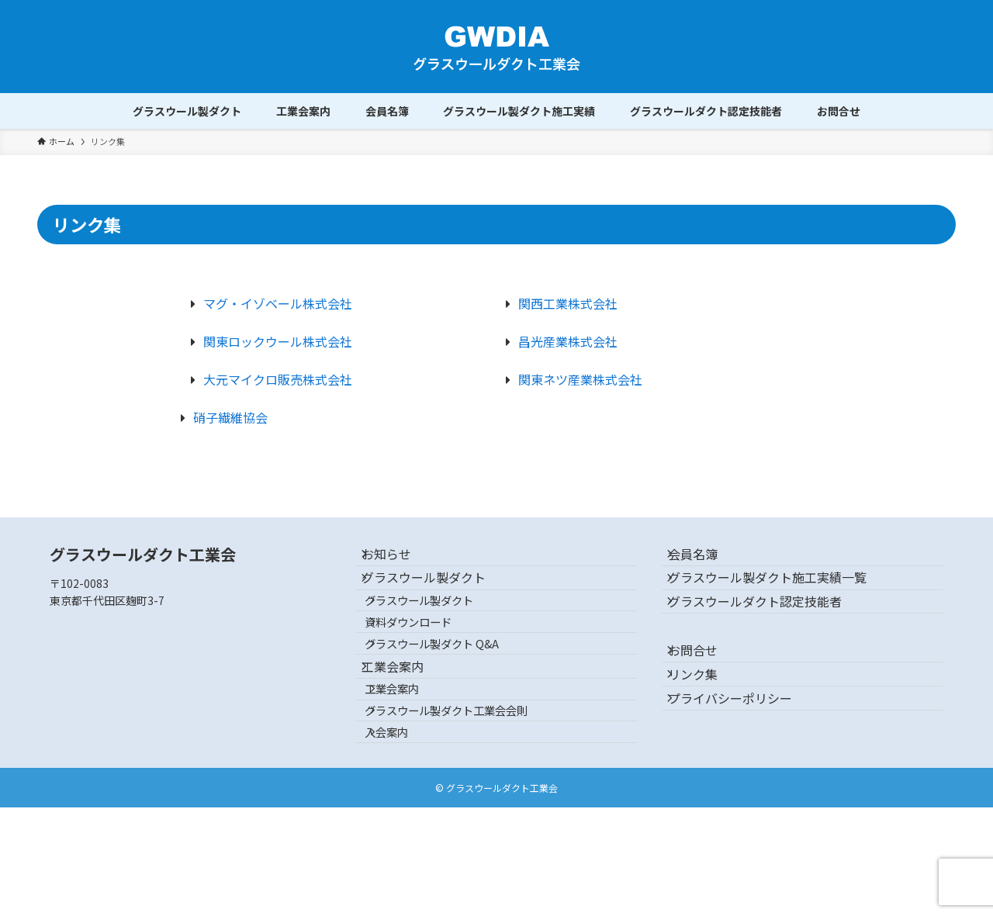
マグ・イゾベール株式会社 (277, 303)
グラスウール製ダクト (437, 596)
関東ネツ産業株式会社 (580, 379)
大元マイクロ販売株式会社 (277, 379)
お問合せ (705, 695)
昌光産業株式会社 (568, 341)
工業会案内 (406, 733)
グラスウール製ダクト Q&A (451, 698)
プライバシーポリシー (742, 768)
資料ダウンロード (427, 664)
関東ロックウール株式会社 (277, 341)
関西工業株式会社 (568, 303)
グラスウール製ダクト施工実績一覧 (779, 596)
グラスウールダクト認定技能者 (767, 633)
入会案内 (405, 834)
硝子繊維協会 (230, 417)
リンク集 (705, 732)
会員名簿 (705, 560)
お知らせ (399, 560)
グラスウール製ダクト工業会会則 (465, 801)
